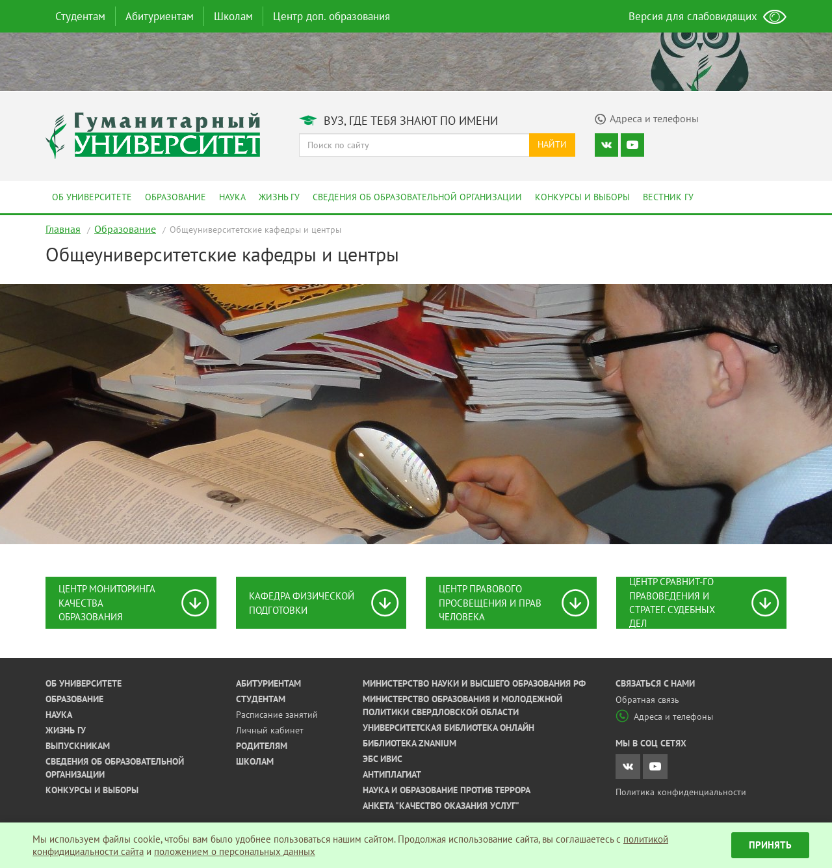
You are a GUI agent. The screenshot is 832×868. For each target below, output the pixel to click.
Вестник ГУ (668, 197)
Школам (233, 16)
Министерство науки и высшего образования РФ (474, 683)
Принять (770, 845)
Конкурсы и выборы (582, 197)
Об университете (92, 197)
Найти (552, 144)
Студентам (80, 16)
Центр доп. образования (331, 16)
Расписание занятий (277, 714)
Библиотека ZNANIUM (409, 743)
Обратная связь (647, 699)
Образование (175, 197)
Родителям (261, 746)
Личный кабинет (270, 730)
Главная (63, 228)
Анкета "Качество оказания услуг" (441, 805)
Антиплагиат (392, 774)
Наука (232, 197)
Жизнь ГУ (279, 197)
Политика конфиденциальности (681, 792)
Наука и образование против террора (446, 790)
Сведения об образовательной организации (417, 197)
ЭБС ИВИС (382, 759)
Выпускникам (78, 746)
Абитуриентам (159, 16)
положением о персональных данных (234, 851)
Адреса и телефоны (664, 716)
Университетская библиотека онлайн (448, 727)
